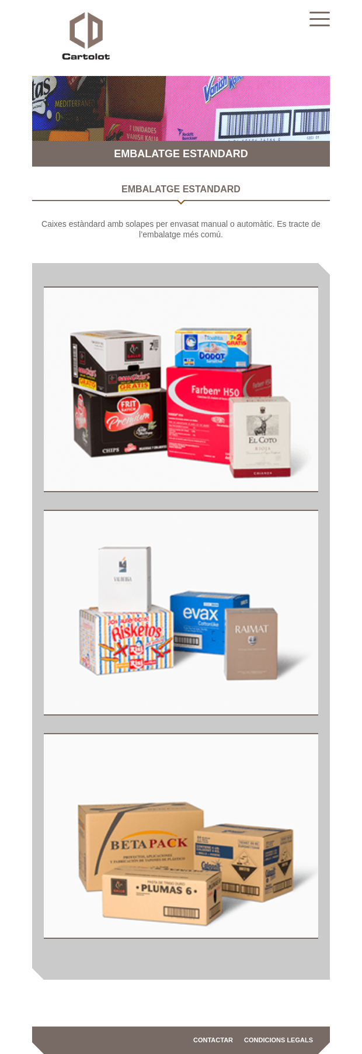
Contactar (213, 1039)
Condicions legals (278, 1039)
